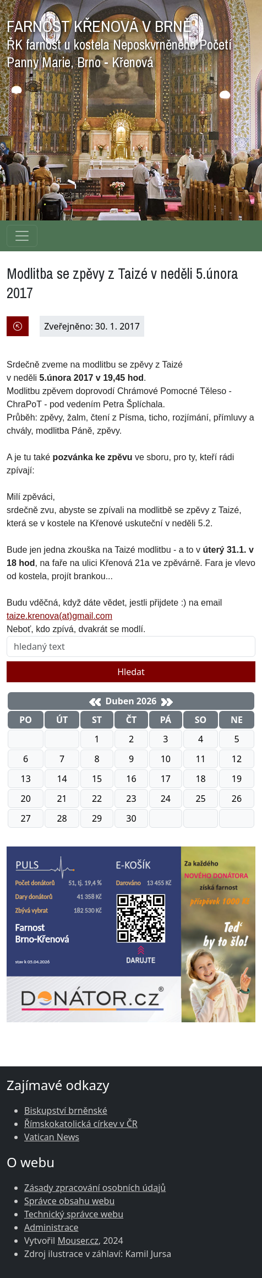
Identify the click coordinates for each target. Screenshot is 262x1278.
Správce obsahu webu (69, 1201)
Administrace (51, 1227)
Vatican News (51, 1137)
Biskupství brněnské (65, 1110)
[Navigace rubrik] (22, 236)
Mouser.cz (77, 1240)
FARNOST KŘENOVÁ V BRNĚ (119, 41)
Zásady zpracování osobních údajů (95, 1188)
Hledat (131, 672)
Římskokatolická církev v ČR (81, 1124)
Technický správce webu (73, 1214)
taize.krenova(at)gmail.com (59, 616)
